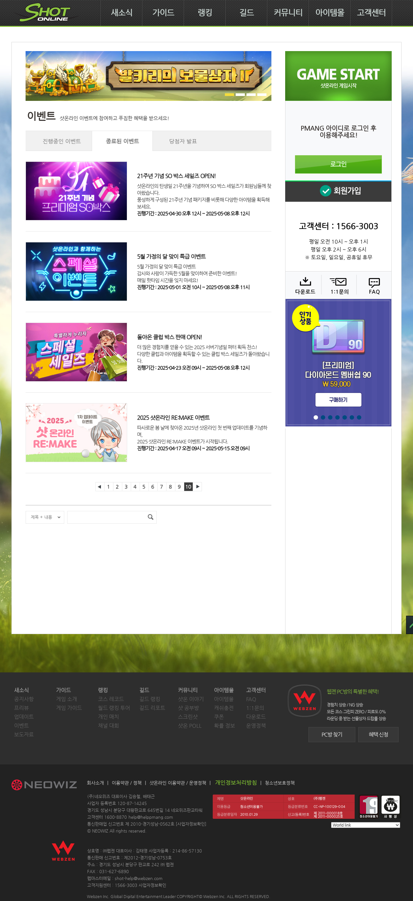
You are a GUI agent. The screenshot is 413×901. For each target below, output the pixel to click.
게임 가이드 (69, 708)
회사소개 (95, 782)
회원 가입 (338, 191)
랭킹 (205, 12)
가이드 (163, 12)
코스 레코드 (111, 699)
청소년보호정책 (280, 782)
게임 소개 (66, 699)
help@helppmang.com (150, 817)
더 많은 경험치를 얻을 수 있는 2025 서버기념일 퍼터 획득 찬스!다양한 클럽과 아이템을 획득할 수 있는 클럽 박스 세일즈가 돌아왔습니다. (203, 354)
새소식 (121, 12)
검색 (150, 517)
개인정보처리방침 (236, 782)
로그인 (338, 164)
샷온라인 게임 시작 (338, 76)
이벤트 (21, 726)
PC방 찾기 (332, 734)
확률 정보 (224, 726)
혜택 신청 (378, 734)
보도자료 (24, 734)
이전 (100, 486)
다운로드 (303, 285)
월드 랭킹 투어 (114, 708)
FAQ (373, 285)
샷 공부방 (188, 708)
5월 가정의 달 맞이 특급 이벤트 (171, 256)
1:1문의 (255, 708)
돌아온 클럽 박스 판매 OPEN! (169, 337)
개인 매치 (108, 717)
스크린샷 (188, 717)
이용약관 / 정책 (127, 782)
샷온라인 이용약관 (167, 782)
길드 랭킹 (149, 699)
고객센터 (371, 12)
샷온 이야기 (191, 699)
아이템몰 (329, 12)
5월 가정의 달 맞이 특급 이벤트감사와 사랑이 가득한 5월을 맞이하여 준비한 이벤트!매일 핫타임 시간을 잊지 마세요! (187, 273)
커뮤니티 (288, 12)
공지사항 (24, 699)
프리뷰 (21, 708)
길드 (246, 12)
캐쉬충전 (224, 708)
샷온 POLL (190, 726)
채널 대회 (108, 726)
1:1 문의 (338, 285)
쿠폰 (219, 717)
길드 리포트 (152, 708)
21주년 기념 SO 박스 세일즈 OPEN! (176, 176)
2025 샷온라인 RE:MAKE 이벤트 (173, 417)
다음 (197, 486)
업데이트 (24, 717)
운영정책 (256, 726)
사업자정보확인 (191, 823)
